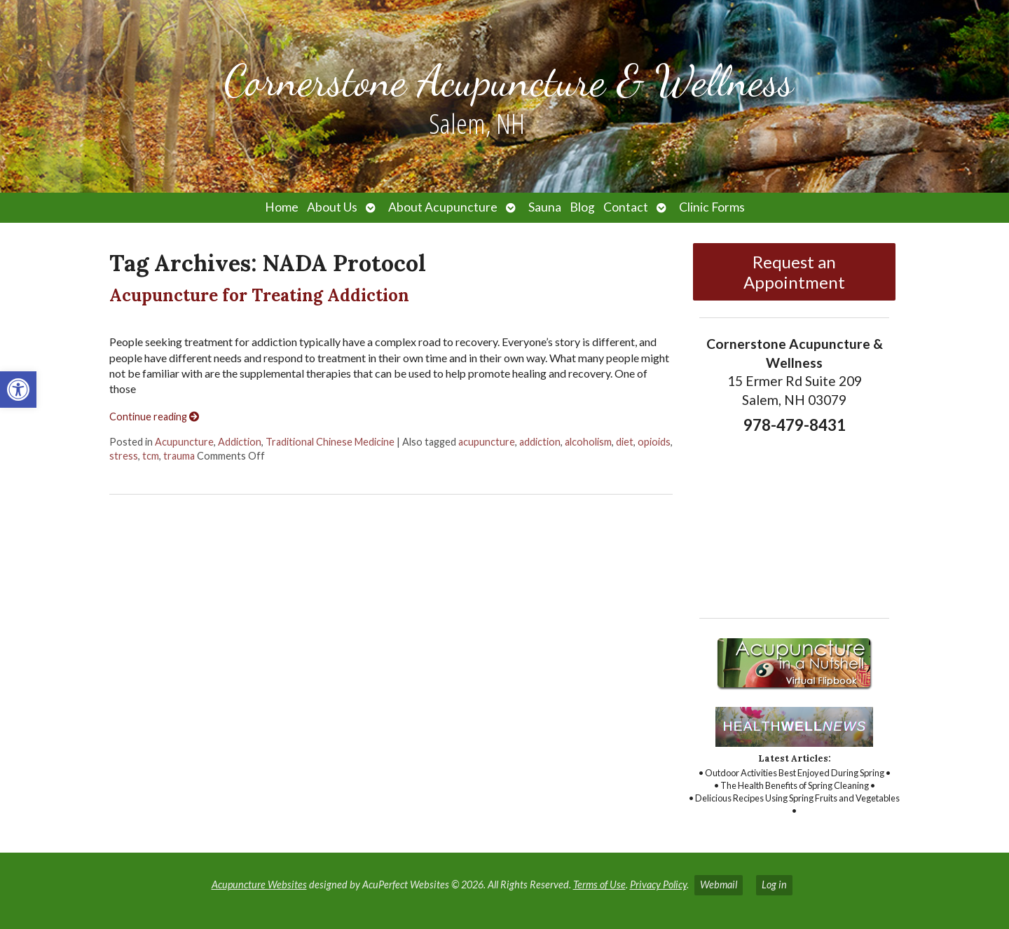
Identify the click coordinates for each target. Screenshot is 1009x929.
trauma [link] (179, 456)
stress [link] (123, 456)
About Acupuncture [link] (442, 207)
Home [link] (281, 207)
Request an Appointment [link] (794, 272)
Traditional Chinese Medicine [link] (330, 442)
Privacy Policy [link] (658, 884)
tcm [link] (150, 456)
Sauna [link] (544, 207)
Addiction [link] (239, 442)
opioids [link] (654, 442)
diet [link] (624, 442)
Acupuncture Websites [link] (259, 884)
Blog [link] (582, 207)
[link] (18, 389)
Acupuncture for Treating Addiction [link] (259, 295)
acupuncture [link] (486, 442)
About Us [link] (332, 207)
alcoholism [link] (588, 442)
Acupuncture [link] (184, 442)
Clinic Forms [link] (712, 207)
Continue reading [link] (154, 416)
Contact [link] (625, 207)
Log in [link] (774, 884)
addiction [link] (540, 442)
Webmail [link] (718, 884)
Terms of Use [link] (599, 884)
